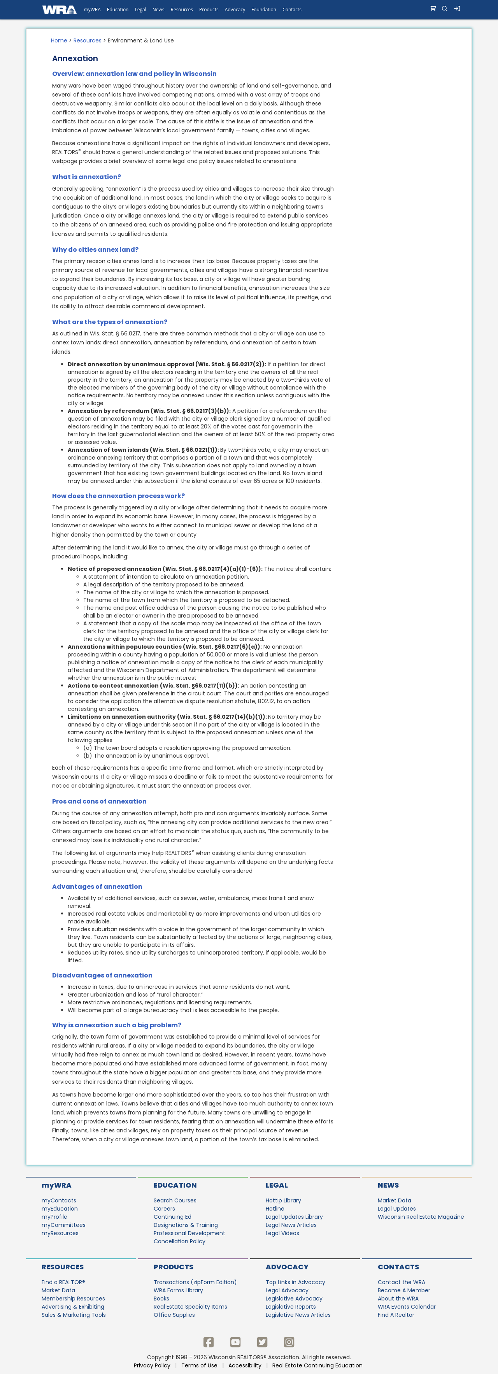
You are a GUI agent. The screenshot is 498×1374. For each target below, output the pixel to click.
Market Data (394, 1200)
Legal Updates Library (294, 1217)
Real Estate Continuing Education (318, 1365)
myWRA (57, 1185)
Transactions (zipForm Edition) (195, 1282)
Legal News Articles (291, 1225)
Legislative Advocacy (294, 1298)
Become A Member (404, 1290)
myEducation (60, 1209)
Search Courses (175, 1200)
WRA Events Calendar (407, 1307)
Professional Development (189, 1233)
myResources (60, 1233)
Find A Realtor (396, 1315)
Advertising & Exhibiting (73, 1307)
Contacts (398, 1267)
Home (59, 40)
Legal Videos (282, 1233)
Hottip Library (283, 1200)
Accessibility (244, 1365)
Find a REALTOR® (63, 1282)
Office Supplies (174, 1315)
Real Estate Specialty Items (190, 1307)
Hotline (275, 1209)
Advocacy (287, 1267)
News (388, 1185)
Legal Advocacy (287, 1290)
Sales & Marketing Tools (74, 1315)
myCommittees (64, 1225)
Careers (164, 1209)
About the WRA (398, 1298)
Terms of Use (199, 1365)
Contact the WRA (401, 1282)
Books (161, 1298)
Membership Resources (73, 1298)
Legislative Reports (291, 1307)
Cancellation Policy (179, 1241)
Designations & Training (186, 1225)
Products (173, 1267)
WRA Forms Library (178, 1290)
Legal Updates (397, 1209)
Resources (88, 40)
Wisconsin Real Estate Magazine (421, 1217)
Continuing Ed (172, 1217)
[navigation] (249, 9)
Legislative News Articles (298, 1315)
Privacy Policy (152, 1365)
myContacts (59, 1200)
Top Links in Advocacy (295, 1282)
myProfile (54, 1217)
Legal (277, 1185)
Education (175, 1185)
